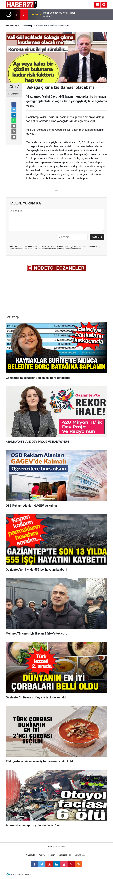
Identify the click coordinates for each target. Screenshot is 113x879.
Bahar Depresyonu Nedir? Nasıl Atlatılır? (59, 14)
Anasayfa (30, 855)
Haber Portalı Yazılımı (21, 874)
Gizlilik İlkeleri (65, 855)
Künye (42, 855)
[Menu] (97, 5)
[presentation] (16, 14)
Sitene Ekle (80, 855)
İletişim (51, 855)
